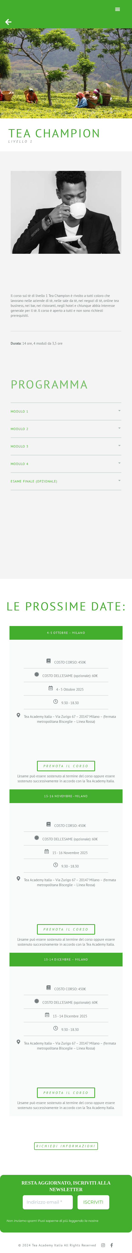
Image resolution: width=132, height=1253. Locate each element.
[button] (117, 9)
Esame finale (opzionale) (34, 481)
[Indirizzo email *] (48, 1202)
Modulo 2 (19, 429)
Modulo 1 (19, 411)
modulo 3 (19, 446)
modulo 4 (19, 464)
